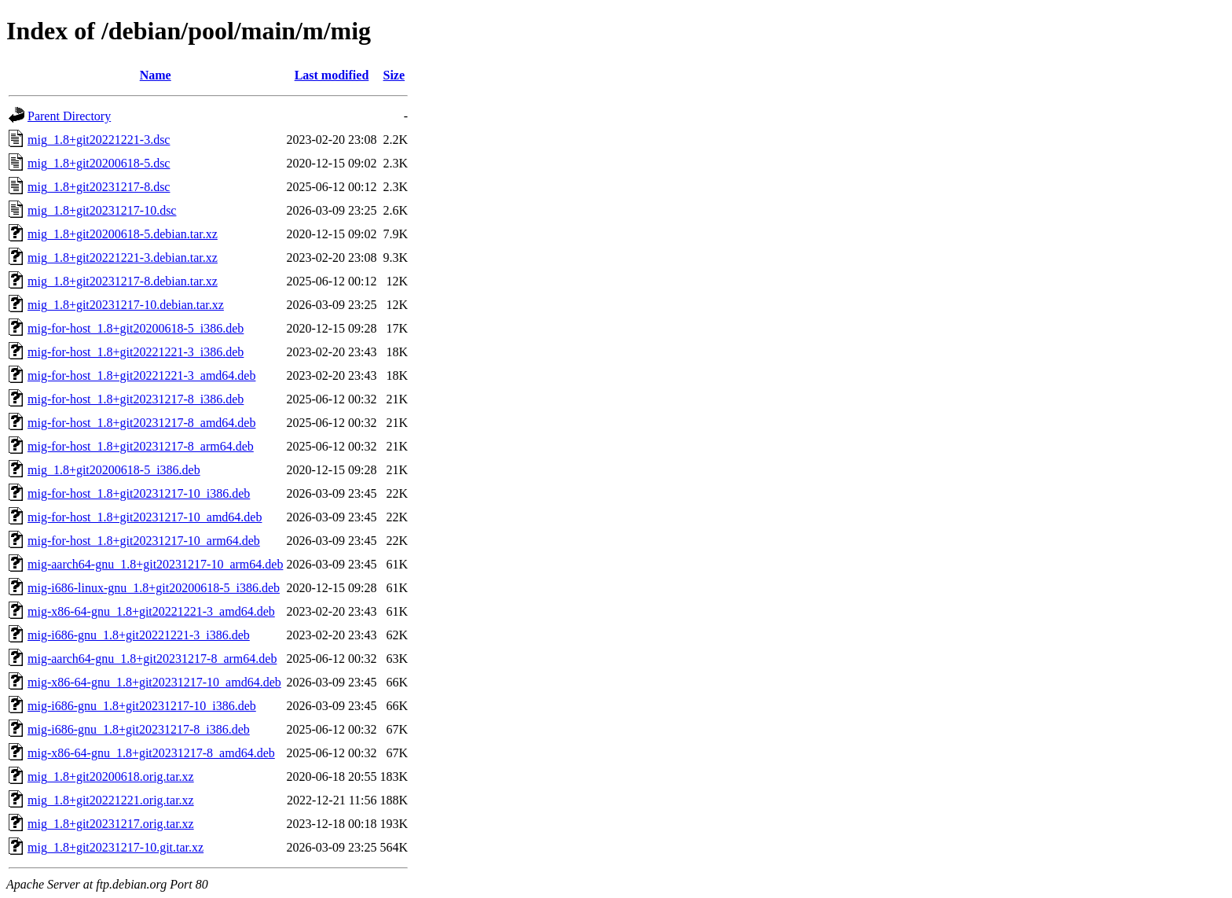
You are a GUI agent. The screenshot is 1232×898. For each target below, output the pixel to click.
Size (394, 75)
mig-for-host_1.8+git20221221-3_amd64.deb (141, 375)
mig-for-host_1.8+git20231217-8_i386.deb (136, 399)
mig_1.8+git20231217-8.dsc (99, 186)
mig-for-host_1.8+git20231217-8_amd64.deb (141, 422)
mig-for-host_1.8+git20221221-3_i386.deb (136, 352)
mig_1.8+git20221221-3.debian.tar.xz (123, 257)
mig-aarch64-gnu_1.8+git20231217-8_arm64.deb (152, 658)
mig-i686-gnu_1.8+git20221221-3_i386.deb (139, 635)
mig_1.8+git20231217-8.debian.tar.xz (123, 281)
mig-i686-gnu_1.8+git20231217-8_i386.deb (139, 729)
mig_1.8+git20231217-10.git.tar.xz (116, 847)
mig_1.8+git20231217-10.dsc (102, 210)
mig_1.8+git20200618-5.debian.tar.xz (123, 234)
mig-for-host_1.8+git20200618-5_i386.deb (136, 328)
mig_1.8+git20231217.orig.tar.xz (111, 823)
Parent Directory (69, 116)
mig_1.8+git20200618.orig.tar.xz (111, 776)
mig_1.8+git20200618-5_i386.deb (114, 470)
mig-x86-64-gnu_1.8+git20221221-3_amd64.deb (151, 611)
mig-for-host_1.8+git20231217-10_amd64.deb (145, 517)
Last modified (332, 75)
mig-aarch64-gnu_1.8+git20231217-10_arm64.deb (155, 564)
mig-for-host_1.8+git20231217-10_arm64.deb (144, 540)
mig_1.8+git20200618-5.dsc (99, 163)
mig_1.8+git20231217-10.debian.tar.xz (126, 304)
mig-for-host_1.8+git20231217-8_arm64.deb (141, 446)
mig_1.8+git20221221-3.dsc (99, 139)
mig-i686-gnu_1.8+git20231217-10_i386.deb (142, 705)
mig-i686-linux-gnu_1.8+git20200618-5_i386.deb (154, 587)
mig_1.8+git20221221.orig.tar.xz (111, 800)
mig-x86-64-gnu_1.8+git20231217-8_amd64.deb (151, 753)
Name (155, 75)
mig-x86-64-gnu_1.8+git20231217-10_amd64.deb (154, 682)
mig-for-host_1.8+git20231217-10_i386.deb (139, 493)
